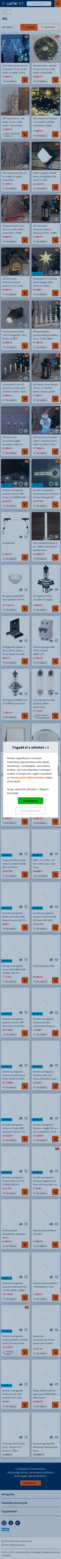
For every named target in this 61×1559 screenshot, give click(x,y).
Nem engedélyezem (31, 810)
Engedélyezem (30, 800)
